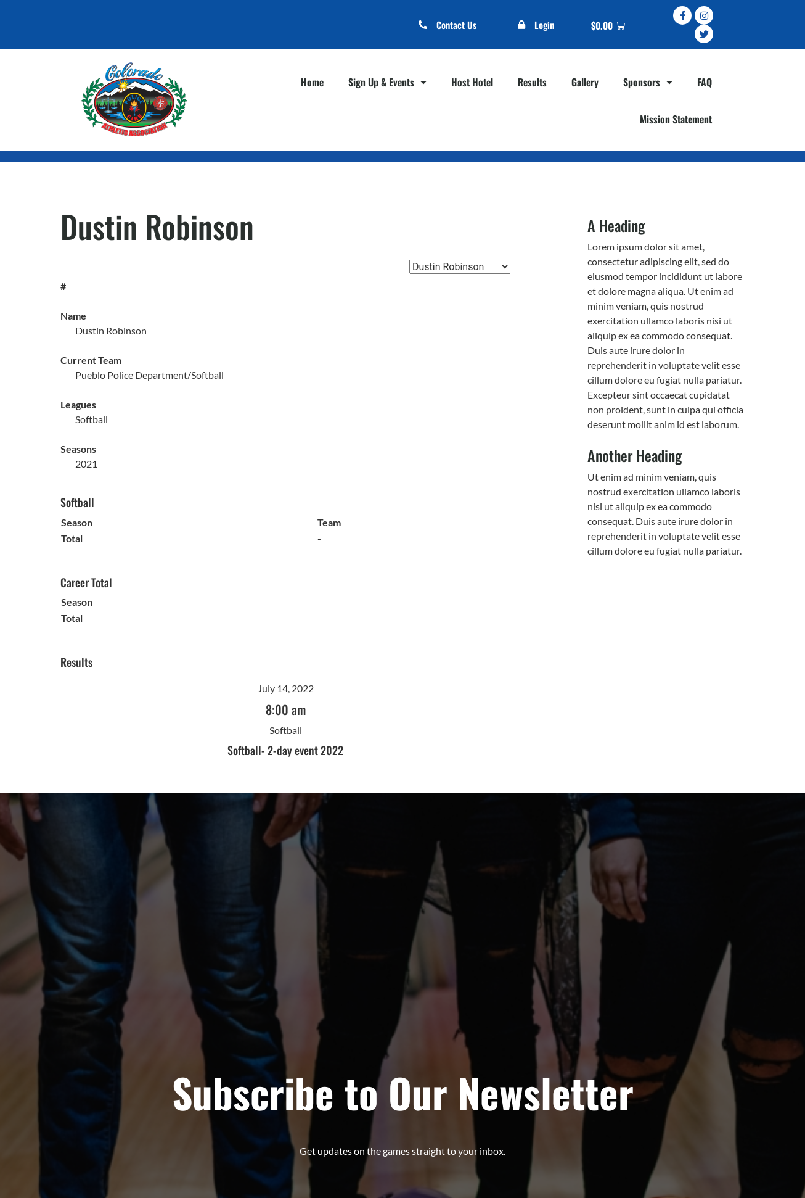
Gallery (585, 82)
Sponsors (647, 82)
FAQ (704, 82)
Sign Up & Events (387, 82)
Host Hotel (472, 82)
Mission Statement (676, 119)
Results (532, 82)
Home (312, 82)
